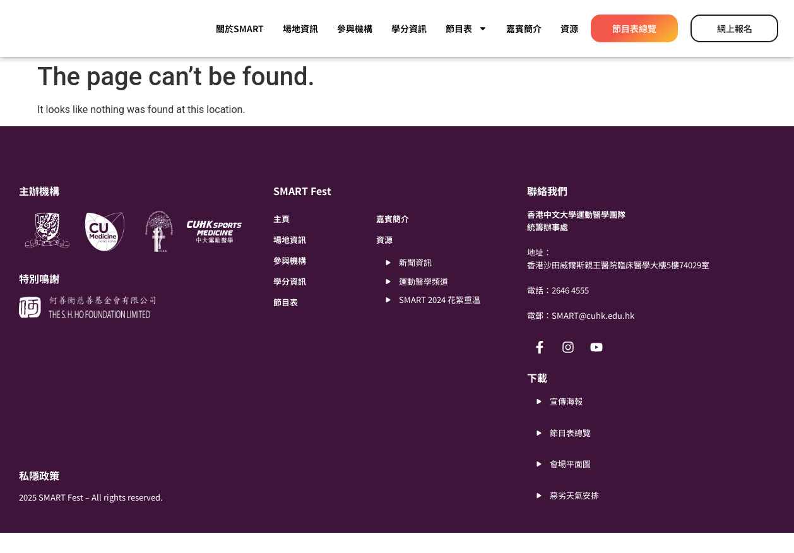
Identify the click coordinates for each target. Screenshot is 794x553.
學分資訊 (409, 28)
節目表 (466, 28)
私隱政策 (39, 495)
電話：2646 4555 (558, 310)
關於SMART (240, 28)
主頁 (281, 239)
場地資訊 (300, 28)
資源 (569, 28)
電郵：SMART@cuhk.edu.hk (580, 336)
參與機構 (354, 28)
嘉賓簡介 (524, 28)
